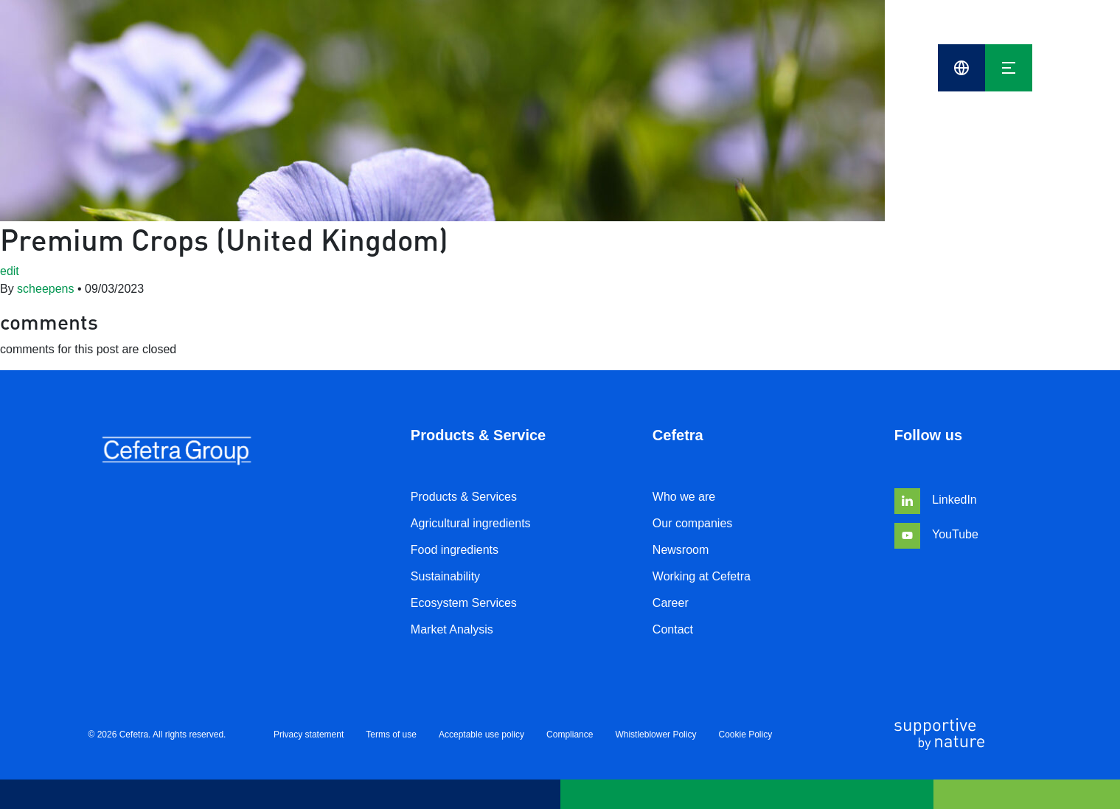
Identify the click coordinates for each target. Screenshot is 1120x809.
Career (671, 603)
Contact (673, 629)
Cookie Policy (745, 734)
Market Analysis (452, 629)
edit (9, 271)
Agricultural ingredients (471, 523)
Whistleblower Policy (655, 734)
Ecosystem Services (464, 603)
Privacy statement (309, 734)
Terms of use (391, 734)
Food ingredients (454, 550)
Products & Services (464, 496)
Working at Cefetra (702, 576)
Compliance (569, 734)
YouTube (936, 534)
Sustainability (445, 576)
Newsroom (681, 550)
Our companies (693, 523)
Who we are (684, 496)
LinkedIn (935, 499)
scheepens (45, 288)
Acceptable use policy (481, 734)
